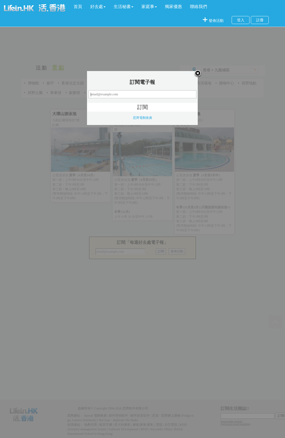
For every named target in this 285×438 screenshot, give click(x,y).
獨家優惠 (173, 6)
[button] (98, 6)
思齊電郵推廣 (142, 118)
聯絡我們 (198, 6)
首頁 (78, 6)
